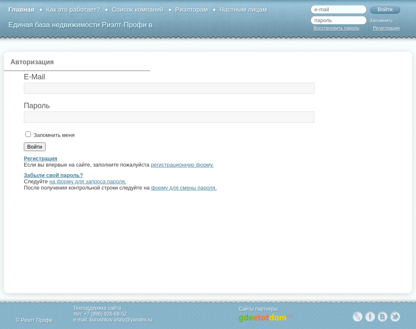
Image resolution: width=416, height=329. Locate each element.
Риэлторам (191, 9)
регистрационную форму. (182, 165)
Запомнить (381, 20)
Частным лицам (243, 9)
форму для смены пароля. (184, 188)
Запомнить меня (53, 135)
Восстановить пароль (337, 27)
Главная (21, 9)
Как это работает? (73, 9)
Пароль (37, 105)
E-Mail (34, 77)
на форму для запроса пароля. (87, 181)
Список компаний (137, 9)
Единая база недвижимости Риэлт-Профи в (80, 25)
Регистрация (386, 27)
